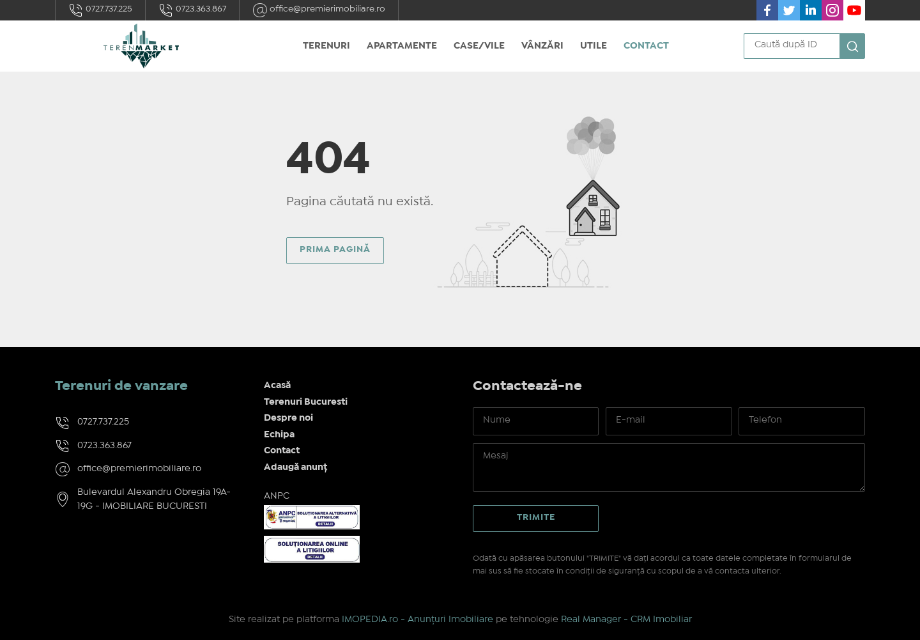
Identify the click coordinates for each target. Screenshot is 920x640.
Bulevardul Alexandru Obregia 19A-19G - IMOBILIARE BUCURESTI (154, 499)
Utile (593, 46)
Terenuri (326, 46)
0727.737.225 (100, 10)
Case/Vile (479, 46)
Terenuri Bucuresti (306, 402)
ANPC (276, 496)
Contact (646, 46)
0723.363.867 (192, 10)
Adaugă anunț (295, 467)
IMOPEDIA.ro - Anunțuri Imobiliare (417, 619)
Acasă (277, 385)
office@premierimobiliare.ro (318, 10)
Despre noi (288, 418)
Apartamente (402, 46)
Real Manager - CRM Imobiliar (626, 619)
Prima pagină (335, 249)
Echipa (279, 435)
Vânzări (542, 46)
